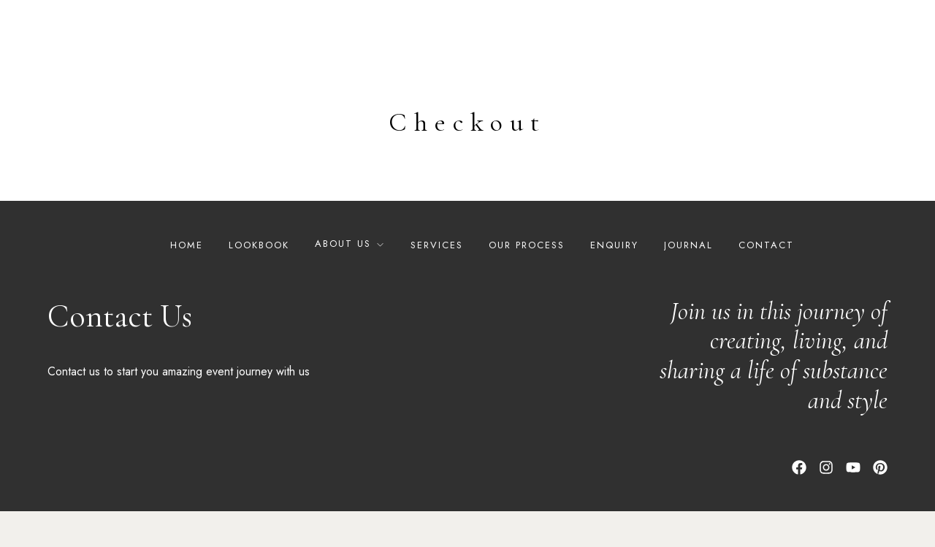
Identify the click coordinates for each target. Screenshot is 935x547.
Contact (766, 281)
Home (186, 281)
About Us (343, 279)
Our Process (527, 281)
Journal (688, 281)
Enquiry (614, 281)
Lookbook (259, 281)
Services (437, 281)
